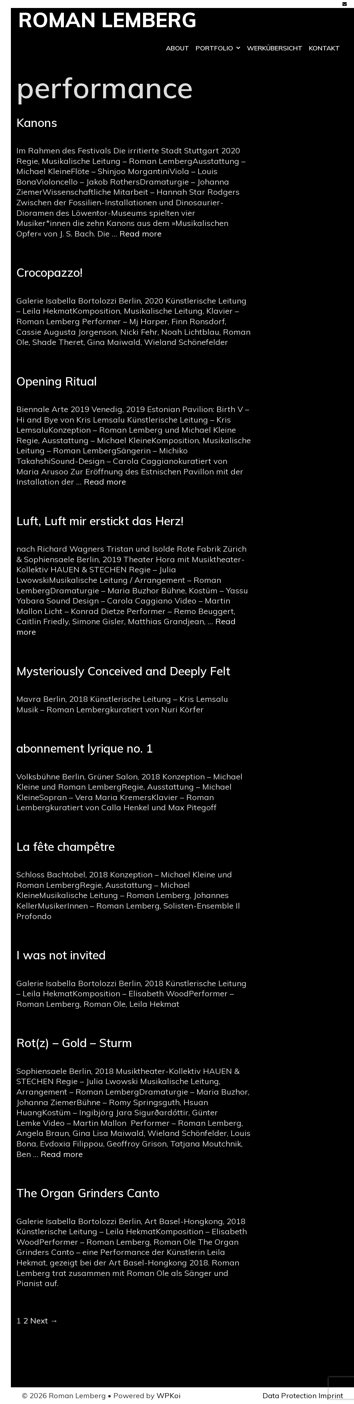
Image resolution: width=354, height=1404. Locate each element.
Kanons (36, 122)
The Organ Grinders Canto (87, 1193)
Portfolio (220, 48)
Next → (44, 1321)
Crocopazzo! (49, 272)
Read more (140, 233)
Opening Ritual (56, 381)
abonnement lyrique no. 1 (84, 748)
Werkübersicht (274, 48)
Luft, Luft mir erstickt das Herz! (99, 521)
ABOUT (177, 48)
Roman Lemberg (107, 19)
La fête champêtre (65, 846)
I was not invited (61, 955)
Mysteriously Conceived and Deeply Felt (123, 671)
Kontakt (324, 48)
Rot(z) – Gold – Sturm (74, 1042)
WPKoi (168, 1395)
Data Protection (290, 1395)
